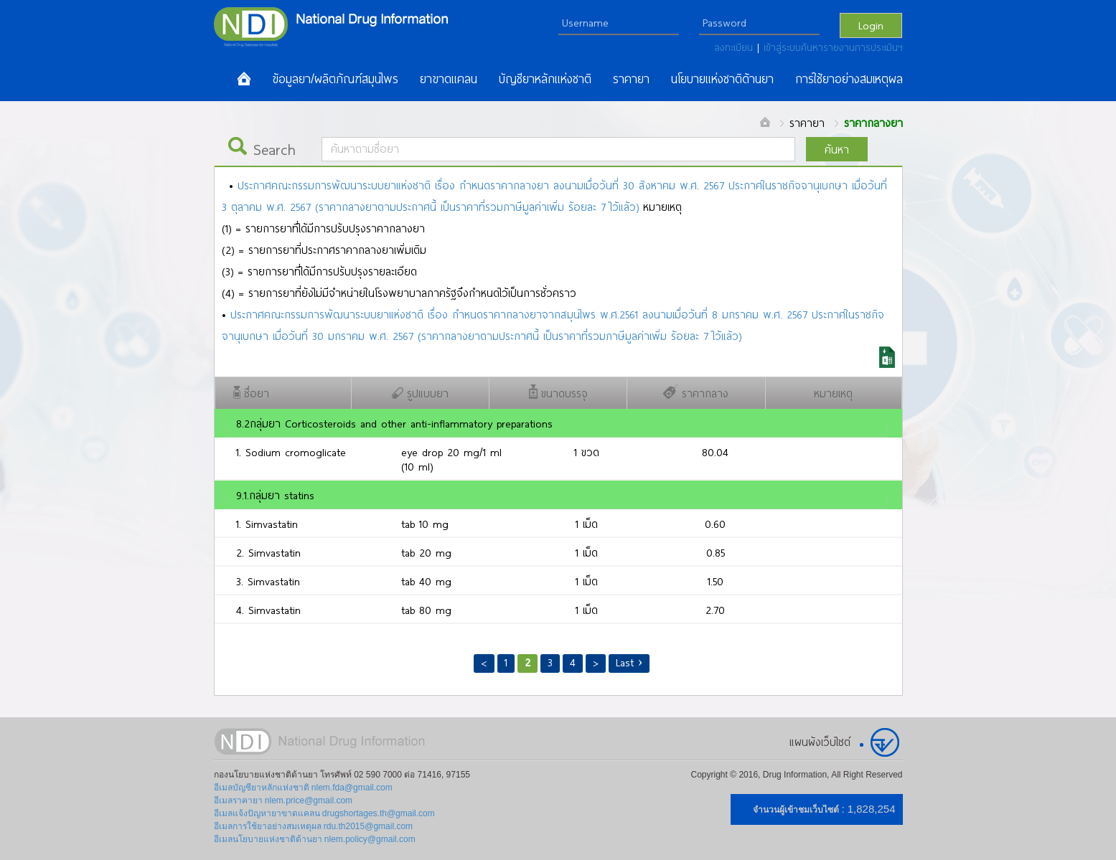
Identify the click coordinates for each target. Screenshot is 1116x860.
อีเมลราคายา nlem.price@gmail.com (283, 800)
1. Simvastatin (267, 523)
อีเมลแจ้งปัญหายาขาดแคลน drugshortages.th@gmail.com (324, 813)
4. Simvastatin (268, 610)
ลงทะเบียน (735, 47)
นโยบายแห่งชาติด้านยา (722, 79)
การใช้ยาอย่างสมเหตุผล (849, 79)
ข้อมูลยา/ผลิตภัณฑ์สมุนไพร (335, 79)
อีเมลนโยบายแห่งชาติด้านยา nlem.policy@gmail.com (315, 839)
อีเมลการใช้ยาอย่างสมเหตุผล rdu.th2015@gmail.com (313, 826)
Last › (629, 662)
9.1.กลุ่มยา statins (275, 495)
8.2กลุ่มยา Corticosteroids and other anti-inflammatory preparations (394, 423)
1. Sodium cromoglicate (291, 452)
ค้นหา (837, 149)
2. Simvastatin (268, 552)
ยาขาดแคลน (448, 79)
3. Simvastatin (268, 581)
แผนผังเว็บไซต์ (819, 742)
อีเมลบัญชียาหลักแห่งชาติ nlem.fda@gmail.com (303, 788)
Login (870, 25)
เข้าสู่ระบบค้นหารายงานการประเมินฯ (833, 47)
